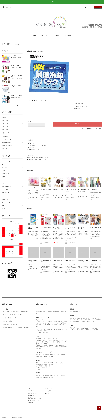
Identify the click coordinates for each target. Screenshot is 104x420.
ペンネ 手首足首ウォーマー (95, 228)
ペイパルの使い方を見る (42, 332)
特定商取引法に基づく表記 (94, 128)
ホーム (34, 35)
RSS (29, 402)
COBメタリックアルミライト (58, 261)
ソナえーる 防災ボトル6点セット (45, 228)
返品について (84, 128)
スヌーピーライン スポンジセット (95, 261)
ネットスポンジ (14, 55)
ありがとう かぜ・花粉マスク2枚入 (33, 228)
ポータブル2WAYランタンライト (70, 261)
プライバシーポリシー (33, 400)
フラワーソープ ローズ (33, 187)
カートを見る (48, 391)
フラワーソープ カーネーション (70, 190)
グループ (56, 35)
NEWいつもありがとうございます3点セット (83, 190)
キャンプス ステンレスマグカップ (33, 261)
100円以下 (9, 43)
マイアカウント (48, 388)
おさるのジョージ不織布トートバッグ (83, 261)
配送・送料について (33, 393)
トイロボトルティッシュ (95, 189)
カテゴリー (44, 35)
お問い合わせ (68, 35)
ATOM (32, 402)
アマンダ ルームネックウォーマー (70, 228)
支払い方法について (33, 391)
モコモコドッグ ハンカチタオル (16, 76)
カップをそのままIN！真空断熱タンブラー (45, 261)
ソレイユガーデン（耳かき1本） (45, 190)
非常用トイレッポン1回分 (16, 95)
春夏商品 (17, 44)
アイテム (97, 7)
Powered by (12, 417)
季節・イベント (10, 44)
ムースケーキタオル (15, 65)
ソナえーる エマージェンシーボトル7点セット (58, 228)
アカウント (89, 7)
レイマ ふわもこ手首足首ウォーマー (83, 228)
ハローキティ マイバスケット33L (16, 86)
